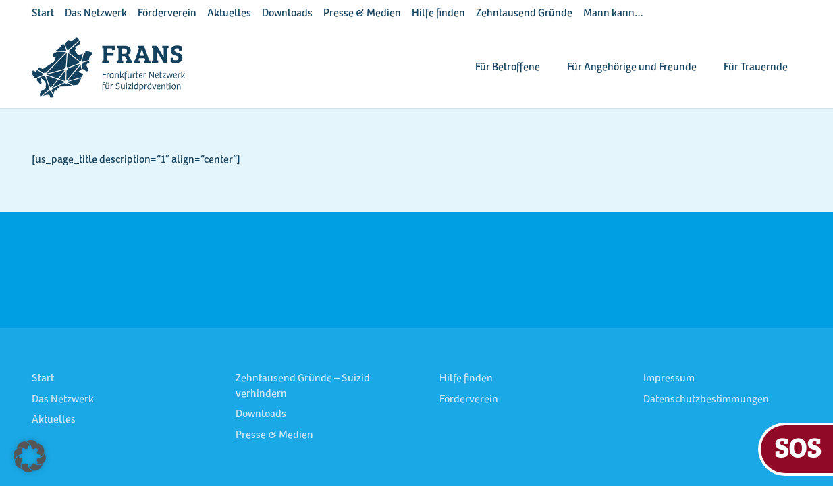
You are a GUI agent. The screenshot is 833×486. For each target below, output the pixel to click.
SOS (797, 447)
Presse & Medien (362, 13)
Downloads (287, 13)
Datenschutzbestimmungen (706, 399)
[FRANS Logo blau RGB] (108, 67)
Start (43, 13)
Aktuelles (229, 13)
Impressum (669, 378)
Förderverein (167, 13)
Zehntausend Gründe (524, 13)
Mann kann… (613, 13)
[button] (29, 456)
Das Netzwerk (96, 13)
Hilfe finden (438, 13)
